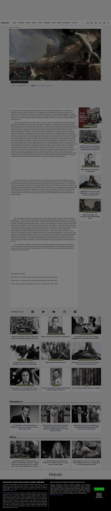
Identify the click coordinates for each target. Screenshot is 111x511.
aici (12, 501)
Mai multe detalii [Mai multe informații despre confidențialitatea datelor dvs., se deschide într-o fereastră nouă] (12, 490)
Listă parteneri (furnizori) (56, 494)
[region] (55, 495)
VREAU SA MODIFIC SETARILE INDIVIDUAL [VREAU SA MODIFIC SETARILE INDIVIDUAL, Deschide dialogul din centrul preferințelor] (99, 495)
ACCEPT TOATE (99, 489)
